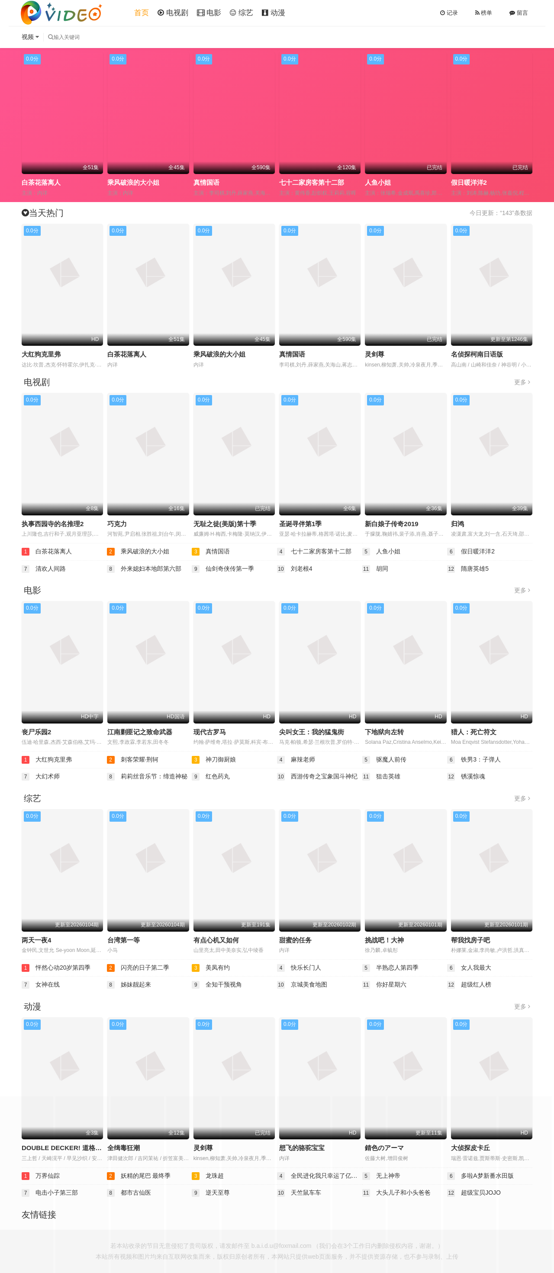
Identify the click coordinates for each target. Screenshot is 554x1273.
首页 (141, 13)
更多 (522, 382)
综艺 (241, 13)
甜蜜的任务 (295, 940)
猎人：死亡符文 (473, 732)
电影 (209, 13)
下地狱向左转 (384, 732)
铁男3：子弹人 (474, 760)
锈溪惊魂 (466, 777)
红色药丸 (211, 777)
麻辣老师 (296, 760)
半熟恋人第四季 (390, 968)
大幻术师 (41, 777)
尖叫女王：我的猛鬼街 (311, 732)
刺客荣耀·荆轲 (133, 760)
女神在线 (41, 985)
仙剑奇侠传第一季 (223, 569)
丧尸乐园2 (36, 732)
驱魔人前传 (384, 760)
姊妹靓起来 (129, 985)
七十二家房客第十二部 (311, 182)
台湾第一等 (123, 940)
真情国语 (206, 182)
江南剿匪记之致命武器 (139, 732)
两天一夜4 (36, 940)
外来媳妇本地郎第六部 (144, 569)
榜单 (484, 13)
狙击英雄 (381, 777)
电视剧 (173, 13)
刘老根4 (294, 569)
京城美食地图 (302, 985)
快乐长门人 (299, 968)
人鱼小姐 (378, 182)
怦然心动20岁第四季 (56, 968)
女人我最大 (469, 968)
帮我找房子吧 (470, 940)
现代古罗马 (209, 732)
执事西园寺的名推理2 (53, 523)
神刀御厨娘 (214, 760)
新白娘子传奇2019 (391, 523)
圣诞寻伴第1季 (300, 523)
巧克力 (117, 523)
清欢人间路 (44, 569)
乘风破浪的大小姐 (133, 182)
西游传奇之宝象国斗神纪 (317, 777)
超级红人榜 (469, 985)
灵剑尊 (374, 354)
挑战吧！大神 (384, 940)
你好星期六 (384, 985)
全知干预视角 (217, 985)
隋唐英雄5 (468, 569)
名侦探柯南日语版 (477, 354)
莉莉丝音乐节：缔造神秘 (147, 777)
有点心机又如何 (216, 940)
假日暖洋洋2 (469, 182)
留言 (518, 13)
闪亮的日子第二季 (138, 968)
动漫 (273, 13)
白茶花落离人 (41, 182)
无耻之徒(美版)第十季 (224, 523)
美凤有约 (211, 968)
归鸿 (457, 523)
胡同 (375, 569)
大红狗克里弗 (41, 354)
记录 (449, 13)
